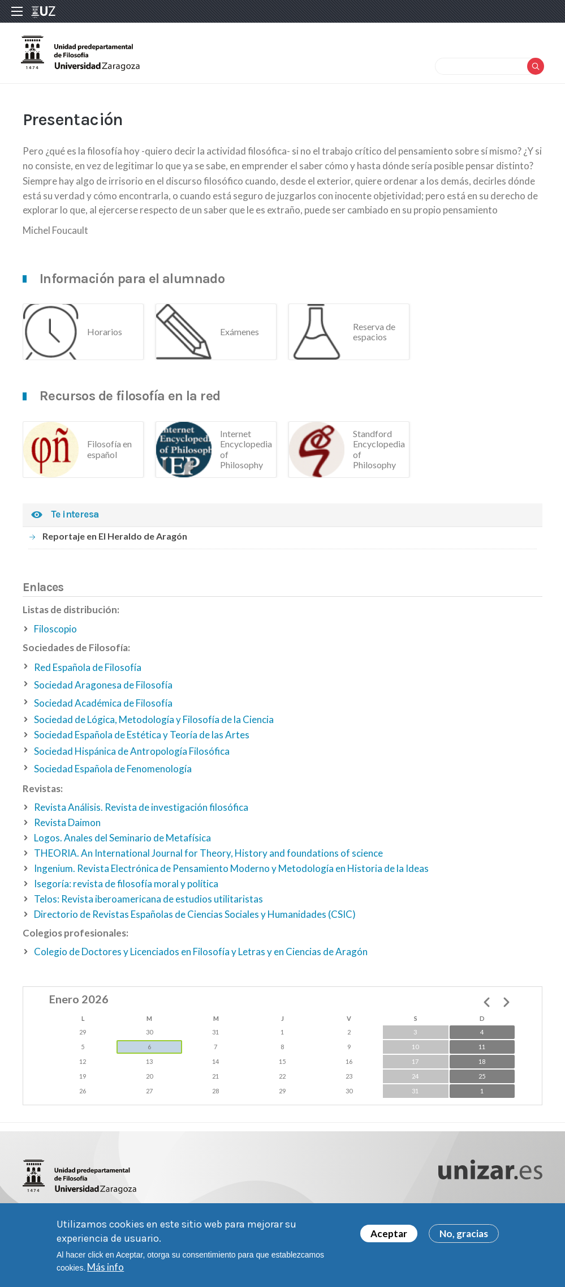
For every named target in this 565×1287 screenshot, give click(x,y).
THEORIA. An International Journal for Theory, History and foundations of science (208, 858)
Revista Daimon (67, 827)
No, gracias (463, 1233)
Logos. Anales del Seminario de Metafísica (122, 843)
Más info (105, 1267)
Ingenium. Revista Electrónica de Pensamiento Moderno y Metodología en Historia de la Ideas (231, 873)
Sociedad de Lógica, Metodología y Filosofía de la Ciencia (154, 724)
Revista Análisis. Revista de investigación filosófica (141, 812)
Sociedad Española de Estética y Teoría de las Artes (141, 740)
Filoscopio (55, 634)
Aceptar (388, 1233)
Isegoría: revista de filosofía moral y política (126, 889)
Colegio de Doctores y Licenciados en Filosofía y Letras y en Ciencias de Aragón (201, 957)
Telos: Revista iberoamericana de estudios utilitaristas (148, 904)
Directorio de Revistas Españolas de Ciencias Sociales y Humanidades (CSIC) (195, 919)
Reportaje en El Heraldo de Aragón (114, 541)
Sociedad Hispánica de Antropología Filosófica (132, 756)
